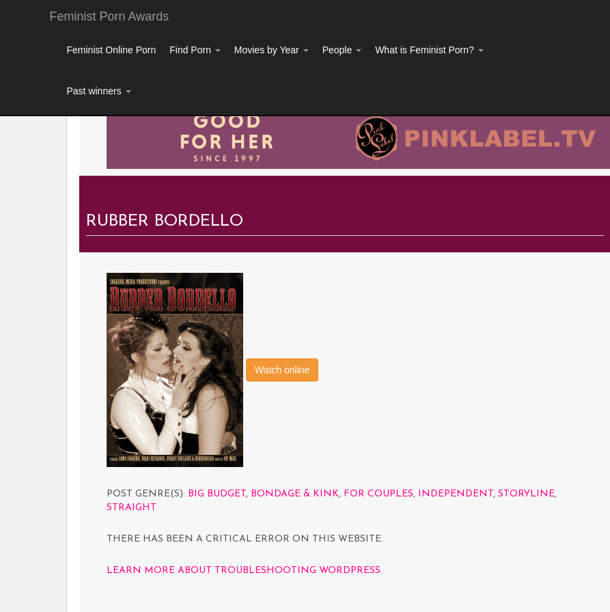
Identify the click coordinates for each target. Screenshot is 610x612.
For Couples (378, 494)
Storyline (526, 494)
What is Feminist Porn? (429, 49)
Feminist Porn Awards (109, 16)
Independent (455, 494)
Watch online (282, 369)
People (341, 49)
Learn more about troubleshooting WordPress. (245, 571)
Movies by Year (271, 49)
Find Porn (195, 49)
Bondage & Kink (295, 494)
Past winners (99, 90)
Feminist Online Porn (111, 49)
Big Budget (217, 494)
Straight (131, 508)
